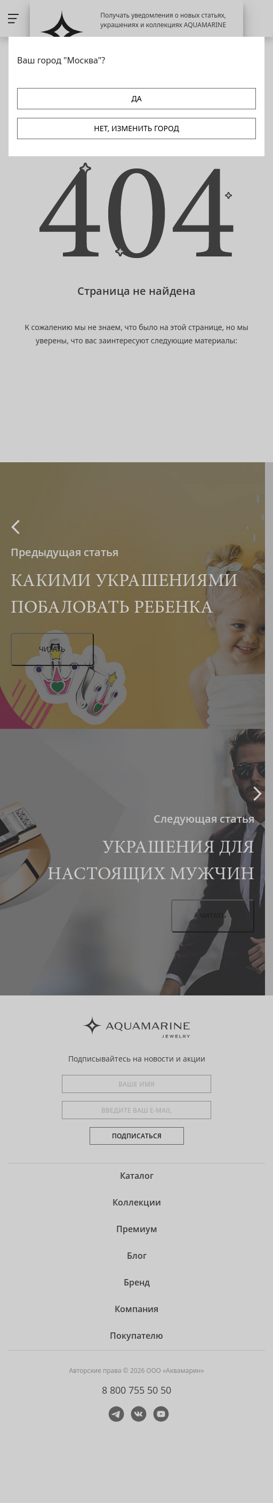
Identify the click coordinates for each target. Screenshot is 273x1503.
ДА (136, 98)
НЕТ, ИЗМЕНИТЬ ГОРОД (136, 128)
